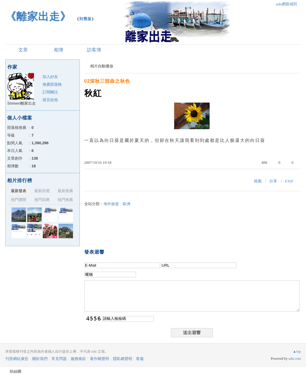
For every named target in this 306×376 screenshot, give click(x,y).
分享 (273, 181)
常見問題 (59, 358)
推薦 (258, 181)
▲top (297, 351)
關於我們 (40, 358)
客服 (140, 358)
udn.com (295, 358)
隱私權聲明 (122, 358)
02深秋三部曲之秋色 (107, 81)
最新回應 (42, 191)
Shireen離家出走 (21, 103)
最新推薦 (65, 191)
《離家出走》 (38, 16)
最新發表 (18, 191)
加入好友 (50, 76)
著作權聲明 (99, 358)
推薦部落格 (52, 84)
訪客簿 (94, 49)
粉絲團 (15, 371)
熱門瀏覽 (18, 199)
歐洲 (126, 204)
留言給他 (50, 100)
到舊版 (85, 19)
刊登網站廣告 (16, 358)
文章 (23, 49)
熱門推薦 (65, 199)
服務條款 (78, 358)
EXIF (289, 181)
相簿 (58, 49)
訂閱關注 (50, 92)
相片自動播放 (101, 66)
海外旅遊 (111, 204)
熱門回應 (42, 199)
